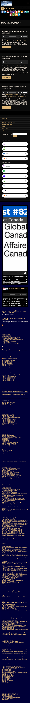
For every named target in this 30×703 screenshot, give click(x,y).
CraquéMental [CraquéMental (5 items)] (20, 687)
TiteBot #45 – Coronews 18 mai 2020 (8, 402)
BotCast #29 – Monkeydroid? (7, 613)
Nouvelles (4, 118)
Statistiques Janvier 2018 (6, 436)
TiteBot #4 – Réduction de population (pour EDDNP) (10, 641)
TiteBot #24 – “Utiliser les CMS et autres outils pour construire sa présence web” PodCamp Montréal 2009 (14, 548)
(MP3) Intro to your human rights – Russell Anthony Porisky (12, 594)
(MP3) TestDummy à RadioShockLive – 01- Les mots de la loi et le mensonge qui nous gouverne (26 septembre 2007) (14, 650)
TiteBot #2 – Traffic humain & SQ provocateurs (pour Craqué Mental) (13, 644)
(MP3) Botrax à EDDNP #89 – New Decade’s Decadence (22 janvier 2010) (14, 526)
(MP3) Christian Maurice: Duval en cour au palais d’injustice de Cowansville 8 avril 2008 (15, 627)
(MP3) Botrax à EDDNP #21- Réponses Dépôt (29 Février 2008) (12, 639)
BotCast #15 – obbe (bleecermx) (7, 657)
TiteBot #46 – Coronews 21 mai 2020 (8, 357)
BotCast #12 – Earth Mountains (7, 660)
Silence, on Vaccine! (7, 124)
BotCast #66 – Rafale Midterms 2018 (8, 412)
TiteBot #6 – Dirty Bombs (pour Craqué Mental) (10, 634)
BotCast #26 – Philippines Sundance (8, 640)
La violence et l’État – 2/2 (6, 308)
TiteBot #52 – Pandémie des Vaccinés (8, 350)
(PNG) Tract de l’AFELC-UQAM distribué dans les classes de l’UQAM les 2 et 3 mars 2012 (15, 374)
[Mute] (21, 37)
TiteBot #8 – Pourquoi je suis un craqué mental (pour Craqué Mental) (13, 609)
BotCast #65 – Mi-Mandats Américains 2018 (9, 413)
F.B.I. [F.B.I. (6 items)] (22, 689)
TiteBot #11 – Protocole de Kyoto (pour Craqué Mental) (11, 595)
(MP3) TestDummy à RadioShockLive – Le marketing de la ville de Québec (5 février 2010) (14, 520)
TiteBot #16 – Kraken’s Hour (6, 574)
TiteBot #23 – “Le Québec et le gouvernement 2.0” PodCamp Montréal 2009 (14, 549)
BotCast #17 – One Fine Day (6, 655)
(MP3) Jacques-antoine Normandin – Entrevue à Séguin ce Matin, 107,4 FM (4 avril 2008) (14, 630)
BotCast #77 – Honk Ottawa (6, 342)
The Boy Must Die (5, 317)
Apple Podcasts (10, 40)
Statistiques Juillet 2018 (6, 416)
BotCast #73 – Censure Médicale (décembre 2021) (10, 389)
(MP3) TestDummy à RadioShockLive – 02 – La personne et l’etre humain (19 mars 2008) (14, 636)
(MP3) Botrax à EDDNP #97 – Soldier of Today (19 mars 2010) (12, 507)
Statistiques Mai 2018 (5, 418)
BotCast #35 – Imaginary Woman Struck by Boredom (10, 586)
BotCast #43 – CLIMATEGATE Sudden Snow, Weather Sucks (12, 527)
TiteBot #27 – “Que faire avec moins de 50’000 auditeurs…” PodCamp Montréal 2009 (13, 544)
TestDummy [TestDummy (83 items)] (18, 700)
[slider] (12, 36)
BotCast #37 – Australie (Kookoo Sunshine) (9, 581)
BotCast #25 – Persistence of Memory (8, 642)
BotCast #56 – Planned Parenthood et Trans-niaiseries (11, 441)
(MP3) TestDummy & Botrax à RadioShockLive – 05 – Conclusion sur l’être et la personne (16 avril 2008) (14, 622)
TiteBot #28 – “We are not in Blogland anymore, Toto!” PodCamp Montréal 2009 (14, 542)
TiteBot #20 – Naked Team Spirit (7, 556)
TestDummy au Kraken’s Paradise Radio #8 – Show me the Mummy (13, 608)
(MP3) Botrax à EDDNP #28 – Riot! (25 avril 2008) (10, 618)
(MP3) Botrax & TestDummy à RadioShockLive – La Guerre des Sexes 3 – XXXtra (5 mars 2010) (14, 511)
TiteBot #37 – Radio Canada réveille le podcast (9, 446)
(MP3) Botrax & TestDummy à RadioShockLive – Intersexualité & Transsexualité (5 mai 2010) (12, 504)
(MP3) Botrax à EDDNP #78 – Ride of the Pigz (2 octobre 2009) (12, 540)
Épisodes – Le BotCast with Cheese (10, 335)
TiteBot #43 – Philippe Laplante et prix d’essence (10, 419)
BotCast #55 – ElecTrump (6, 447)
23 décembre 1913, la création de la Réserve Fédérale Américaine (13, 316)
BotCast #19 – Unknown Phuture (7, 653)
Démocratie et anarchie (6, 311)
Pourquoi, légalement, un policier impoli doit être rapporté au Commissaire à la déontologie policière (14, 327)
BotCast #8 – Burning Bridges (7, 665)
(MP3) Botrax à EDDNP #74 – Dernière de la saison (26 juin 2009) (12, 557)
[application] (15, 36)
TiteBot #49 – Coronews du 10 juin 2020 (8, 354)
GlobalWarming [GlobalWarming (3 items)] (24, 691)
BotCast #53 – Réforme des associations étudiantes (10, 451)
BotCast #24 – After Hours (6, 646)
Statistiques (5, 128)
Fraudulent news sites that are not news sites (13, 296)
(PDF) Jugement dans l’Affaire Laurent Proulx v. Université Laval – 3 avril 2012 (15, 368)
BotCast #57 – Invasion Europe (7, 440)
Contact (4, 130)
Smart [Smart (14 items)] (3, 700)
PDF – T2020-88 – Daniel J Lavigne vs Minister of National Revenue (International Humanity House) (13, 620)
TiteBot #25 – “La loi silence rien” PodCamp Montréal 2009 (11, 546)
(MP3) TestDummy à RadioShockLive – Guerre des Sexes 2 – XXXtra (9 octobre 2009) (13, 538)
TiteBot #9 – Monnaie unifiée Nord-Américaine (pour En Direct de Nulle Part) (14, 602)
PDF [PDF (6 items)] (25, 696)
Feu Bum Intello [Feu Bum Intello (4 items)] (10, 691)
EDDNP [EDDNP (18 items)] (13, 689)
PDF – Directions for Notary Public (7, 617)
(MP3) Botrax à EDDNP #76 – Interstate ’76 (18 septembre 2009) (12, 552)
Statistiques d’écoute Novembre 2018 (8, 408)
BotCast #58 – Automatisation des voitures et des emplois (11, 435)
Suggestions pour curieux (6, 313)
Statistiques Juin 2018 (5, 417)
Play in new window (9, 38)
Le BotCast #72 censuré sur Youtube (8, 391)
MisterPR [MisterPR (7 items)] (13, 696)
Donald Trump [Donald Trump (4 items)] (5, 689)
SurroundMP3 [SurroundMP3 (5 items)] (9, 700)
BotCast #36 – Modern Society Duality (8, 584)
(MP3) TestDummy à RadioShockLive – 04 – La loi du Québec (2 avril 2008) (14, 633)
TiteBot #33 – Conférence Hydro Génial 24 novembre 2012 (11, 479)
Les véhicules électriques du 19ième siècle (9, 318)
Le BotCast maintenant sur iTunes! (8, 673)
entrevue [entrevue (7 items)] (18, 689)
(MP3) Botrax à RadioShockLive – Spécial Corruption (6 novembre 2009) (14, 534)
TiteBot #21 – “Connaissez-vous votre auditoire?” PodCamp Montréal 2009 (14, 551)
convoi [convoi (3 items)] (4, 687)
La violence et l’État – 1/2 (6, 309)
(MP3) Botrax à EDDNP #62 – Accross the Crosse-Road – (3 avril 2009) (13, 573)
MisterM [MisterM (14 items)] (8, 696)
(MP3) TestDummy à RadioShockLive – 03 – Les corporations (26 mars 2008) (14, 635)
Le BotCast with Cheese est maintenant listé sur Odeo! (11, 674)
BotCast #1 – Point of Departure (7, 675)
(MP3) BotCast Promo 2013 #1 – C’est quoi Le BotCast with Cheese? (13, 365)
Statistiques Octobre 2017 (6, 443)
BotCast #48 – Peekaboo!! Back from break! (9, 480)
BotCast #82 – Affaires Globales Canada (8, 337)
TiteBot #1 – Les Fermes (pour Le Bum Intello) (9, 645)
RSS (25, 40)
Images (4, 126)
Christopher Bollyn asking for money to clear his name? (11, 333)
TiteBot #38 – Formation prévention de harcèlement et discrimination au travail (14, 438)
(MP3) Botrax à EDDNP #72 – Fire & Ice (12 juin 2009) (10, 559)
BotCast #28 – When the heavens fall (8, 621)
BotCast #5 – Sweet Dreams (6, 668)
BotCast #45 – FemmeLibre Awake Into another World (11, 505)
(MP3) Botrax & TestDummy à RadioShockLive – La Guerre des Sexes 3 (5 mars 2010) (14, 513)
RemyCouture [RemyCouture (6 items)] (17, 698)
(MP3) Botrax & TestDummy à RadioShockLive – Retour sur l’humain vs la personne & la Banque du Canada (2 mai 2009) (14, 567)
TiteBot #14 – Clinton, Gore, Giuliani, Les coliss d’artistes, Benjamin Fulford (14, 583)
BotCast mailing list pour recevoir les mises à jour (10, 670)
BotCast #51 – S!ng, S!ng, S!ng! (7, 468)
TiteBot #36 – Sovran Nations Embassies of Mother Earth (11, 452)
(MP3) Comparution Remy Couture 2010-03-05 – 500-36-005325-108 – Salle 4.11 (15, 514)
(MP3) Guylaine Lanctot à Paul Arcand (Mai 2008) (10, 614)
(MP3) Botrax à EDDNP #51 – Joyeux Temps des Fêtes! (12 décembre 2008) (14, 587)
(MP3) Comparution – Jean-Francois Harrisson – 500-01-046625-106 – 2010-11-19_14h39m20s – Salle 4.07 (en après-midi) (15, 494)
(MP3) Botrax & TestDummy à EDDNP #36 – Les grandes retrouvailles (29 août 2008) (15, 607)
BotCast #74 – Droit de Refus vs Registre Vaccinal (10, 388)
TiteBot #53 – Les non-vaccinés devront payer (9, 390)
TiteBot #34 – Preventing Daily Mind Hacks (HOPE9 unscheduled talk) (13, 476)
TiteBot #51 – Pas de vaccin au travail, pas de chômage (11, 351)
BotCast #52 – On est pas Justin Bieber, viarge (9, 453)
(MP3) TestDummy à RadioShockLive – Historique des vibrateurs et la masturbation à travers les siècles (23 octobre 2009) (13, 535)
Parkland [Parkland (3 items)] (21, 696)
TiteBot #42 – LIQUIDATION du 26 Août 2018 (9, 420)
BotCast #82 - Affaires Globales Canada (19, 265)
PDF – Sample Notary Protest (7, 615)
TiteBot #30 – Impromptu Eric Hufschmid (9, 521)
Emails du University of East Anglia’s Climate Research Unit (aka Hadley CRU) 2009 (15, 533)
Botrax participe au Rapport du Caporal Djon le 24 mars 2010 (12, 506)
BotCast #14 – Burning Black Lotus (8, 658)
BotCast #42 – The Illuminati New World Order (9, 530)
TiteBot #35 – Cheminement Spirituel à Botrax (9, 469)
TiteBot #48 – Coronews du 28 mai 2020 (8, 355)
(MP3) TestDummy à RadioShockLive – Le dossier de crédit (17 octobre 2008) (14, 598)
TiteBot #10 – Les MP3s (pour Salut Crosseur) (9, 597)
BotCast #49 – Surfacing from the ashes (8, 477)
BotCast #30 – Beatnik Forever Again (8, 605)
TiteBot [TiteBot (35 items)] (24, 700)
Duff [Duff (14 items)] (9, 689)
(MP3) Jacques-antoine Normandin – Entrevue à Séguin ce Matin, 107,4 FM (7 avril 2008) (14, 629)
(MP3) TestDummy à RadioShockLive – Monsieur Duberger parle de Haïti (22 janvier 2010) (14, 525)
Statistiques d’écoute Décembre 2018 (8, 407)
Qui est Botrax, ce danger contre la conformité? (10, 326)
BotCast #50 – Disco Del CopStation (8, 473)
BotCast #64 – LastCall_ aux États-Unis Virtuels (10, 421)
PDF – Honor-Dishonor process (7, 616)
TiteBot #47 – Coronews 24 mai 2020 (8, 356)
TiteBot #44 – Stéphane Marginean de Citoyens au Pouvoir (11, 414)
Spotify (15, 40)
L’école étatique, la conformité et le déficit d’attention (11, 314)
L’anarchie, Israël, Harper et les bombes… (9, 310)
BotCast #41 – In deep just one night (8, 558)
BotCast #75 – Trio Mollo (6, 387)
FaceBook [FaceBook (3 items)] (4, 691)
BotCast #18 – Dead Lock (6, 654)
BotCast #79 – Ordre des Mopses (7, 340)
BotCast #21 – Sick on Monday (7, 651)
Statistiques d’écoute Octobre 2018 (8, 409)
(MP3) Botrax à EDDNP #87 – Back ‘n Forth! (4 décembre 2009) (12, 531)
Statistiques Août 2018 (6, 415)
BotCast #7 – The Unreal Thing (7, 666)
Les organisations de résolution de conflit (9, 307)
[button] (15, 228)
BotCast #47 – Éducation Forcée (7, 488)
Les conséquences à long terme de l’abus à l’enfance (14, 288)
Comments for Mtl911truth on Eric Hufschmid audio (10, 331)
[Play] (4, 37)
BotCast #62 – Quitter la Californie (7, 427)
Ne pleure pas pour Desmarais (7, 481)
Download (16, 38)
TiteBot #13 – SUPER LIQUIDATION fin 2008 (9, 585)
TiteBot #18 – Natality (5, 561)
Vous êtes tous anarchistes (6, 312)
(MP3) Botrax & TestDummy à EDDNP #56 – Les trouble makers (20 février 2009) (14, 578)
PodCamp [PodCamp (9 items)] (4, 698)
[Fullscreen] (25, 250)
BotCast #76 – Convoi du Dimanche (8, 343)
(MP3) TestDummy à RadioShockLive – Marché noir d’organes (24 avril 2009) (14, 568)
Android (18, 40)
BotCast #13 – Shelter (5, 659)
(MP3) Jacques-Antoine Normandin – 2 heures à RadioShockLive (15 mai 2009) (15, 566)
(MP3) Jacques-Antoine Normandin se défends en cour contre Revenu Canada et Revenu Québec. (15, 625)
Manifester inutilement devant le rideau (8, 450)
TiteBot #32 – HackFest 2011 (6, 487)
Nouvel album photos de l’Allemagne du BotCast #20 (10, 455)
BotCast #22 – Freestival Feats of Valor (8, 648)
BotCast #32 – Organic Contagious (8, 596)
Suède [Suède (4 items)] (14, 700)
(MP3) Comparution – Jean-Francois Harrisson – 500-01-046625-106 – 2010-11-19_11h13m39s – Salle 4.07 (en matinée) (15, 496)
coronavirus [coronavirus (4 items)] (8, 687)
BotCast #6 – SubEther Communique (8, 667)
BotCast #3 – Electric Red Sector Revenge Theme (10, 671)
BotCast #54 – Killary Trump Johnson (8, 448)
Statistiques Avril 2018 (5, 428)
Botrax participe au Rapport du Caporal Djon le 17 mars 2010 (12, 509)
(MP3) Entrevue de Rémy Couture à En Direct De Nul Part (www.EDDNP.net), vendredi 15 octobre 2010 (14, 499)
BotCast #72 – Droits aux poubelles (8, 349)
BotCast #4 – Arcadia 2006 (6, 669)
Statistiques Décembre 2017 (6, 437)
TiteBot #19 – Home (5, 560)
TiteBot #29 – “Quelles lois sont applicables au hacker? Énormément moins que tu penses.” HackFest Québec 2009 (14, 529)
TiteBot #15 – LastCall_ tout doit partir (8, 582)
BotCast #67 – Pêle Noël (6, 411)
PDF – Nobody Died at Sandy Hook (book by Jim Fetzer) (11, 363)
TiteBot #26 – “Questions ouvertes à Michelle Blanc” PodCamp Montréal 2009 (15, 545)
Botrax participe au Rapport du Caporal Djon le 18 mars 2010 (12, 508)
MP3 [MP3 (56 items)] (17, 696)
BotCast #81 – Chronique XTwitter (7, 338)
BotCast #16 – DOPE (5, 656)
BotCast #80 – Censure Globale (7, 339)
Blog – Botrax (6, 323)
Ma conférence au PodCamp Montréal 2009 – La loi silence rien (12, 332)
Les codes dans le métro (6, 319)
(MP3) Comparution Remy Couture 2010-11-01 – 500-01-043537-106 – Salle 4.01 (15, 497)
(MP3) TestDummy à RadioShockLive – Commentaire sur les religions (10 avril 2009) (15, 572)
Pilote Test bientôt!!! (5, 676)
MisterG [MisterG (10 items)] (4, 696)
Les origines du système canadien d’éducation (9, 315)
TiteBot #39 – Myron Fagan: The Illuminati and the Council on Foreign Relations (13, 426)
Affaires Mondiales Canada (9, 122)
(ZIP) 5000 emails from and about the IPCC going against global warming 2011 (15, 486)
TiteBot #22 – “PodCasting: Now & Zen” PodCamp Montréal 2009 (12, 550)
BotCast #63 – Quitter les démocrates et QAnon (10, 422)
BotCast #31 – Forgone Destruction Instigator (9, 601)
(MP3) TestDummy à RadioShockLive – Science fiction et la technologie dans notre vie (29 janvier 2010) (14, 523)
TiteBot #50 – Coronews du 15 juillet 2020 (9, 353)
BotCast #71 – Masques (6, 352)
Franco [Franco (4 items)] (19, 691)
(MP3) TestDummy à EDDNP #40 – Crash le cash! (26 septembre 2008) (13, 600)
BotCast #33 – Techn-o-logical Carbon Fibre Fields (10, 593)
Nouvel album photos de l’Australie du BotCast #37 (10, 454)
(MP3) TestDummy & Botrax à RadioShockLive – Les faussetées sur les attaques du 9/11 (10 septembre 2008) (13, 604)
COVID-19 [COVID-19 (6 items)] (14, 687)
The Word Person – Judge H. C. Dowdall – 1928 (10, 493)
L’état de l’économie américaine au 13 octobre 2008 (10, 320)
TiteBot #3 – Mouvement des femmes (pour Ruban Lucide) (11, 643)
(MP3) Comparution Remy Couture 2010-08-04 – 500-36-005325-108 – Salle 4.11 (15, 501)
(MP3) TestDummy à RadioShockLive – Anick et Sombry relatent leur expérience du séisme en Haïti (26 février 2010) (13, 515)
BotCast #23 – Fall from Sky (6, 647)
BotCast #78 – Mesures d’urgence (7, 341)
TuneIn (22, 40)
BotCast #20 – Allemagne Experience (8, 652)
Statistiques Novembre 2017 (6, 442)
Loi (3, 120)
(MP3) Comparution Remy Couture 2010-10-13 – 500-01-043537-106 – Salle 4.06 (15, 500)
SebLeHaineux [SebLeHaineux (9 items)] (23, 698)
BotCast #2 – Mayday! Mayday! (7, 672)
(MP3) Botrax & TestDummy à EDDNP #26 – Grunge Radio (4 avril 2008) (13, 632)
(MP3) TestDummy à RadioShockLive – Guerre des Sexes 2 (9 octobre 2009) (14, 539)
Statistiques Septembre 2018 (7, 410)
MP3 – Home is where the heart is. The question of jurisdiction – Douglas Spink (14, 612)
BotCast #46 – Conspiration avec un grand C (9, 502)
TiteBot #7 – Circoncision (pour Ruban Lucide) (9, 610)
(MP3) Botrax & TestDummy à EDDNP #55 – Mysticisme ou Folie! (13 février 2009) (14, 580)
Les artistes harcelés (5, 478)
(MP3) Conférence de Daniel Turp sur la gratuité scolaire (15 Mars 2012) (13, 371)
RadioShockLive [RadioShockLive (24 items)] (10, 698)
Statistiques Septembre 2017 (7, 444)
